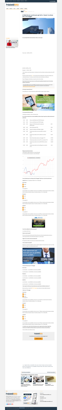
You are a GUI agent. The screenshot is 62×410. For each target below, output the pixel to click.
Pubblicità (18, 0)
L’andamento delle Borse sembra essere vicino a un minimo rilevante (26, 385)
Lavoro (18, 8)
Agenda (25, 8)
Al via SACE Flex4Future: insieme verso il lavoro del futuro (12, 47)
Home (21, 10)
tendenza (49, 366)
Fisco (14, 8)
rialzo (44, 366)
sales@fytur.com (43, 397)
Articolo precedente (26, 372)
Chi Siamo (7, 0)
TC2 (32, 75)
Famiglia (21, 8)
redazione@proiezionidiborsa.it (45, 394)
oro (31, 366)
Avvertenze (14, 0)
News (7, 8)
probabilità (34, 366)
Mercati (11, 8)
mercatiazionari (28, 366)
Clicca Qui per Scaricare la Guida (29, 86)
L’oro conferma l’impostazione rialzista (49, 385)
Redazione (25, 11)
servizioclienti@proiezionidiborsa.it (46, 401)
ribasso (46, 366)
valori (26, 367)
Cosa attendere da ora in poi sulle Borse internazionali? (38, 385)
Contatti (11, 0)
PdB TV (26, 0)
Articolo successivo (51, 372)
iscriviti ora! (38, 338)
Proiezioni (38, 366)
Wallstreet (29, 367)
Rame (41, 366)
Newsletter (22, 0)
